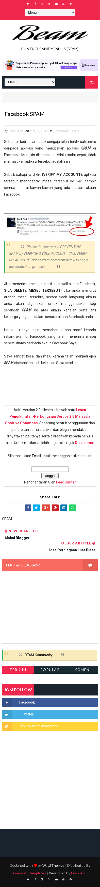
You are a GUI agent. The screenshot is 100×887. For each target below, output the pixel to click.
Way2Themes (53, 865)
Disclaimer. (84, 443)
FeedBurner (66, 482)
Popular (50, 669)
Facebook (61, 131)
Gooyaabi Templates (29, 873)
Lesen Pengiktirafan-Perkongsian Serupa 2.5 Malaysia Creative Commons (48, 416)
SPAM (75, 131)
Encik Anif (79, 873)
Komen (82, 669)
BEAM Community (38, 655)
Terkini (18, 669)
